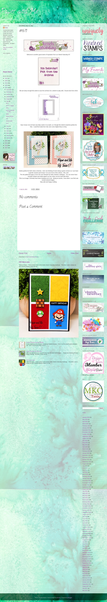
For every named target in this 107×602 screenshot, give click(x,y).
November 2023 (86, 432)
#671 (7, 103)
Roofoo (59, 597)
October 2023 (86, 434)
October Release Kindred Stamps (35, 342)
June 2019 (85, 544)
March (8, 133)
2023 (6, 83)
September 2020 (86, 512)
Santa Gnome (9, 116)
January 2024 (86, 428)
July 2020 (85, 516)
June (7, 126)
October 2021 (86, 485)
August (8, 99)
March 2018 (85, 575)
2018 (6, 145)
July (7, 101)
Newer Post (23, 253)
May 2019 (85, 546)
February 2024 (86, 425)
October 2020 (86, 510)
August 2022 (85, 463)
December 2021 (86, 480)
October (8, 94)
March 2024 (85, 423)
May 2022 (85, 470)
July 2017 (85, 588)
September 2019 (86, 537)
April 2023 (85, 447)
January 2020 (86, 529)
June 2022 (85, 468)
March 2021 (85, 499)
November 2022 (86, 457)
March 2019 (85, 550)
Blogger (70, 597)
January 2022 (86, 478)
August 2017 (85, 586)
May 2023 (85, 444)
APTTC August (10, 105)
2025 (6, 78)
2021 (6, 87)
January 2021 (86, 504)
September (9, 96)
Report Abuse (7, 72)
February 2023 (86, 451)
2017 (6, 147)
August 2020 (85, 514)
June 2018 (85, 569)
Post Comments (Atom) (32, 257)
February (8, 135)
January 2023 (86, 453)
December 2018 (86, 556)
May (7, 128)
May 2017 (85, 590)
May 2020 (85, 520)
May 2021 (85, 495)
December (9, 89)
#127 (7, 123)
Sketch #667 (9, 121)
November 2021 (86, 482)
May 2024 (85, 419)
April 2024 (85, 421)
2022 (6, 85)
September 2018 (86, 563)
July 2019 (85, 542)
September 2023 (86, 436)
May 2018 (85, 571)
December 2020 (86, 506)
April (7, 131)
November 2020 (86, 508)
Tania (6, 27)
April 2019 (85, 548)
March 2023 (85, 449)
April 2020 (85, 523)
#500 (7, 114)
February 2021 (86, 501)
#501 (7, 108)
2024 (6, 80)
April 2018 (85, 573)
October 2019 (86, 535)
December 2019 (86, 531)
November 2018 (86, 558)
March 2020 (85, 525)
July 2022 (85, 466)
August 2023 (85, 438)
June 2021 (85, 493)
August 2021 (85, 489)
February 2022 (86, 476)
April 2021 (85, 497)
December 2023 (86, 430)
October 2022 (86, 459)
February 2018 (86, 577)
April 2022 (85, 472)
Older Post (74, 253)
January (8, 138)
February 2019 (86, 552)
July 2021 (85, 491)
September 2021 (86, 487)
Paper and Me (19, 11)
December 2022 (86, 455)
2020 (6, 140)
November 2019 (86, 533)
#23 (7, 118)
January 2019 (86, 554)
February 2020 (86, 527)
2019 (6, 143)
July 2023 (85, 440)
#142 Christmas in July (10, 111)
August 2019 (85, 539)
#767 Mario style (24, 262)
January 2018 (86, 580)
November (9, 92)
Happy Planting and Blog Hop (34, 351)
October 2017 (86, 582)
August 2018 (85, 565)
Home (49, 253)
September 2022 (86, 461)
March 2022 (85, 474)
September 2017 (86, 584)
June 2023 (85, 442)
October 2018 (86, 561)
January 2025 (86, 417)
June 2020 (85, 518)
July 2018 (85, 567)
